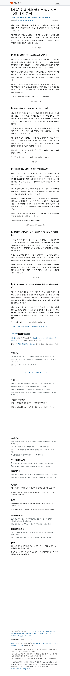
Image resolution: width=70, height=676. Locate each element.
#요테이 (41, 17)
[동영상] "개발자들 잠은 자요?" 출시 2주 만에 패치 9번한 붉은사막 (33, 383)
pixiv (13, 542)
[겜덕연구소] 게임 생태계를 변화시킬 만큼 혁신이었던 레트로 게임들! (34, 474)
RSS (29, 636)
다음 (46, 372)
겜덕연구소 (16, 471)
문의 (34, 631)
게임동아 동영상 (18, 399)
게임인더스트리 (17, 529)
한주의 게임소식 (18, 460)
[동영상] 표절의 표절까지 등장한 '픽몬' (23, 365)
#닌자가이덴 (20, 17)
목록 (38, 372)
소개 (29, 631)
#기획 (13, 17)
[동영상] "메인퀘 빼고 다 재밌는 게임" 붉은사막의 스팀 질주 (30, 389)
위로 (31, 372)
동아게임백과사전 (18, 515)
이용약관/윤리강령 (17, 633)
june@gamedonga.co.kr (26, 20)
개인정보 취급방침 (32, 633)
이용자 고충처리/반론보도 (46, 631)
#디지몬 (27, 17)
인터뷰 (14, 485)
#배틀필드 (35, 17)
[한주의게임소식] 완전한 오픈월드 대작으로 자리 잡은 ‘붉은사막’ (32, 463)
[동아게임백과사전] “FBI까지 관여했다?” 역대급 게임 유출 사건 (31, 524)
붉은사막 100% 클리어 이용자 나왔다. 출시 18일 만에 (28, 386)
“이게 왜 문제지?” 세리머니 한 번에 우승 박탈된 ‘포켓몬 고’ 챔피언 (33, 356)
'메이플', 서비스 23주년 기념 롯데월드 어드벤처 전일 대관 (30, 447)
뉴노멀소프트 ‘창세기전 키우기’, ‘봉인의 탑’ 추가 (27, 455)
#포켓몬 (47, 17)
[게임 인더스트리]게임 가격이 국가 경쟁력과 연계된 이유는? (31, 538)
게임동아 (14, 338)
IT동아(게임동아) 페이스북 (27, 344)
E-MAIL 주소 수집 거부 (18, 636)
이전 (24, 372)
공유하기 (14, 334)
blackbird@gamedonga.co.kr (20, 669)
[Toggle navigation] (57, 3)
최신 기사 (15, 438)
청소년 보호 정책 (45, 633)
